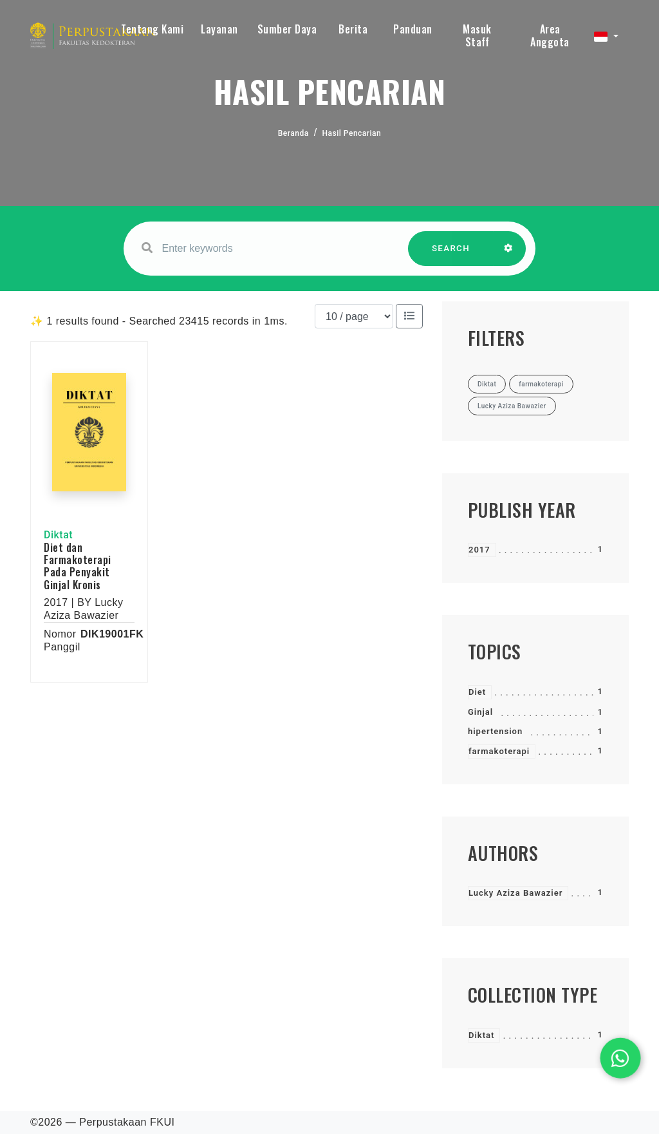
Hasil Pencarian (352, 133)
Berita (353, 29)
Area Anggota (550, 35)
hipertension (495, 731)
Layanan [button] (219, 29)
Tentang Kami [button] (152, 29)
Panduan (412, 29)
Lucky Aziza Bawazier (515, 893)
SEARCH (451, 254)
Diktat (481, 1035)
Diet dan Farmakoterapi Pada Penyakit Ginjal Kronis (77, 566)
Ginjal (480, 712)
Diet (477, 692)
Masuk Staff (477, 35)
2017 (479, 549)
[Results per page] (354, 316)
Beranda (293, 133)
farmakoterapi (499, 751)
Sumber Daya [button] (287, 29)
